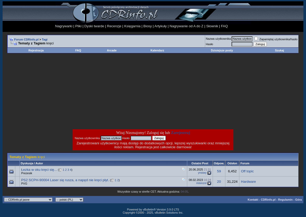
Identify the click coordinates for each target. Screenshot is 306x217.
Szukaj (279, 50)
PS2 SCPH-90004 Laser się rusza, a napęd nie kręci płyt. (65, 180)
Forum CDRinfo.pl (26, 39)
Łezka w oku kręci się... (39, 170)
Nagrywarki (64, 26)
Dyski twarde (94, 26)
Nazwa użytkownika (218, 38)
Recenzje (114, 26)
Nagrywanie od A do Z (186, 26)
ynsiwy (202, 172)
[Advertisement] (111, 91)
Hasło (209, 44)
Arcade (111, 50)
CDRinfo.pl (268, 199)
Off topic (247, 171)
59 (219, 171)
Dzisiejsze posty (222, 50)
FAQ (224, 26)
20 (219, 182)
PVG (24, 183)
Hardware (248, 182)
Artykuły (161, 26)
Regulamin (285, 199)
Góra (298, 199)
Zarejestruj (180, 133)
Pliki (78, 26)
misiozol (201, 183)
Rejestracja (36, 50)
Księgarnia (132, 26)
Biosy (147, 26)
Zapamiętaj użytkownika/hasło (275, 39)
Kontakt (253, 199)
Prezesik (26, 173)
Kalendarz (157, 50)
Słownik (212, 26)
